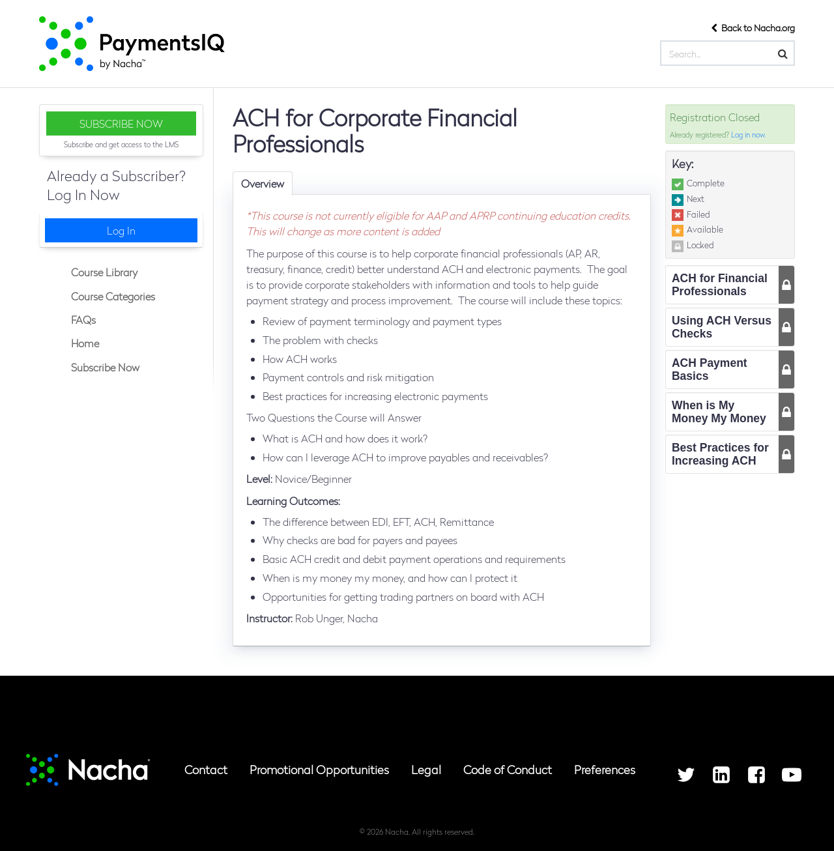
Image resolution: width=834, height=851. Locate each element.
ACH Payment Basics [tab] (709, 369)
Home (83, 343)
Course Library (102, 272)
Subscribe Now (103, 367)
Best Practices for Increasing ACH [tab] (720, 454)
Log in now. (748, 134)
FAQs (82, 319)
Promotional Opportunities (319, 769)
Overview (262, 183)
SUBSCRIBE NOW (121, 123)
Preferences (604, 769)
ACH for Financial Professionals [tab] (720, 285)
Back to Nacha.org (753, 27)
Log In (121, 230)
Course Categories (111, 296)
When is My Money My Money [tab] (719, 412)
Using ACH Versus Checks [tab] (721, 327)
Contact (205, 769)
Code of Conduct (507, 769)
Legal (426, 769)
